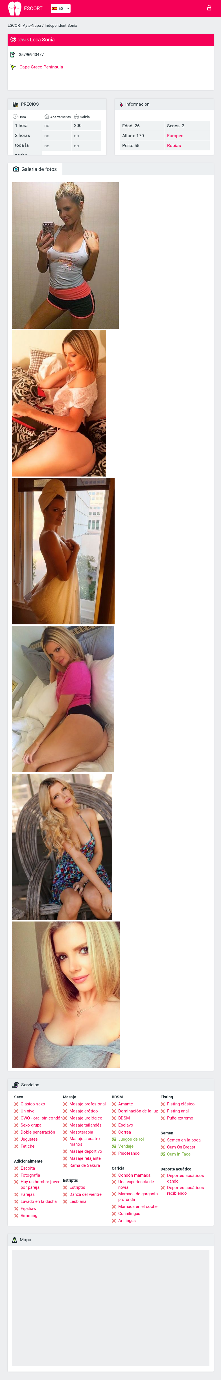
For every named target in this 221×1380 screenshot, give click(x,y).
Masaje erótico (83, 1111)
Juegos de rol (131, 1139)
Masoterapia (81, 1132)
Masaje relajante (85, 1158)
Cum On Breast (181, 1147)
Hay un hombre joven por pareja (40, 1184)
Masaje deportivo (85, 1151)
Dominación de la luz (138, 1111)
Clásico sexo (33, 1104)
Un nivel (28, 1111)
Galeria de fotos (35, 169)
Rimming (29, 1215)
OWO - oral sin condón (42, 1118)
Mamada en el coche (137, 1206)
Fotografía (30, 1175)
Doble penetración (38, 1132)
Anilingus (127, 1220)
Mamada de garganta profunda (138, 1196)
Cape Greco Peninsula (36, 67)
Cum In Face (179, 1154)
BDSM (124, 1118)
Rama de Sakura (84, 1165)
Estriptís (77, 1187)
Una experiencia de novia (136, 1184)
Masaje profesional (87, 1104)
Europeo (175, 135)
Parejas (28, 1194)
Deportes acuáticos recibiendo (185, 1190)
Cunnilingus (129, 1213)
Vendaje (126, 1146)
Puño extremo (180, 1118)
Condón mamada (134, 1175)
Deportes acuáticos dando (185, 1178)
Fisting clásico (181, 1104)
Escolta (28, 1168)
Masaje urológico (85, 1118)
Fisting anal (178, 1111)
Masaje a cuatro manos (84, 1141)
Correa (124, 1132)
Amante (125, 1104)
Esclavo (125, 1125)
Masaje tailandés (85, 1125)
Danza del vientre (85, 1194)
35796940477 (31, 54)
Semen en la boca (184, 1140)
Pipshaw (28, 1208)
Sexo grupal (32, 1125)
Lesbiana (77, 1201)
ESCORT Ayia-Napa (24, 25)
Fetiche (27, 1146)
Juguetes (29, 1139)
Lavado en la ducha (39, 1201)
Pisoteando (129, 1153)
